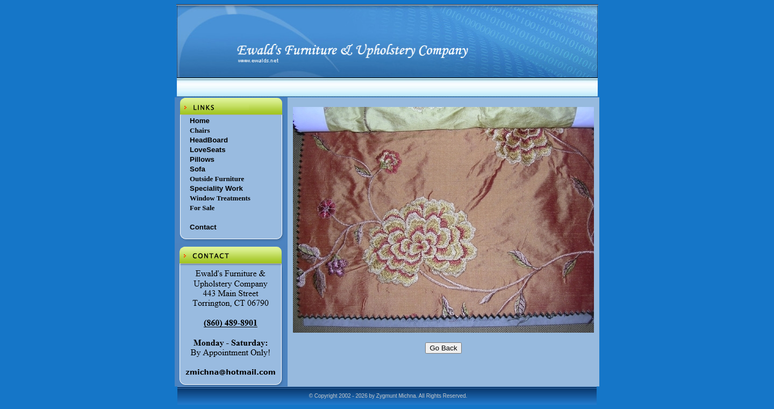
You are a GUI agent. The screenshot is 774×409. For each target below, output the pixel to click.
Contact (203, 227)
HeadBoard (209, 140)
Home (200, 121)
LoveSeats (208, 150)
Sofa (197, 169)
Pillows (202, 159)
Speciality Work (216, 188)
